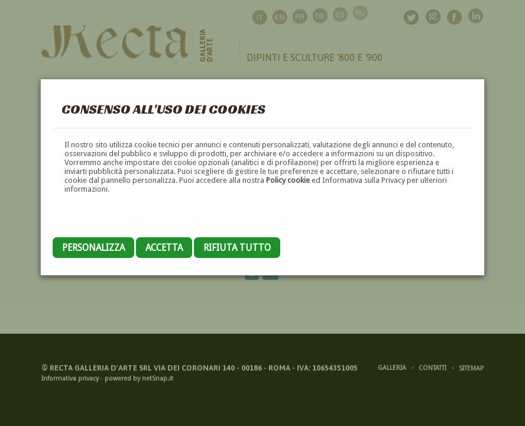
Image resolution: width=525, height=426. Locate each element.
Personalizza (93, 247)
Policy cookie (288, 180)
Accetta (164, 247)
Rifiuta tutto (237, 247)
